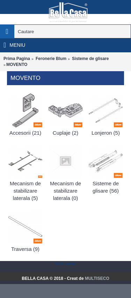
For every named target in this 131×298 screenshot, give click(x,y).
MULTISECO (97, 278)
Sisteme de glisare (90, 58)
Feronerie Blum (51, 58)
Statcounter (65, 263)
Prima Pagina (16, 58)
